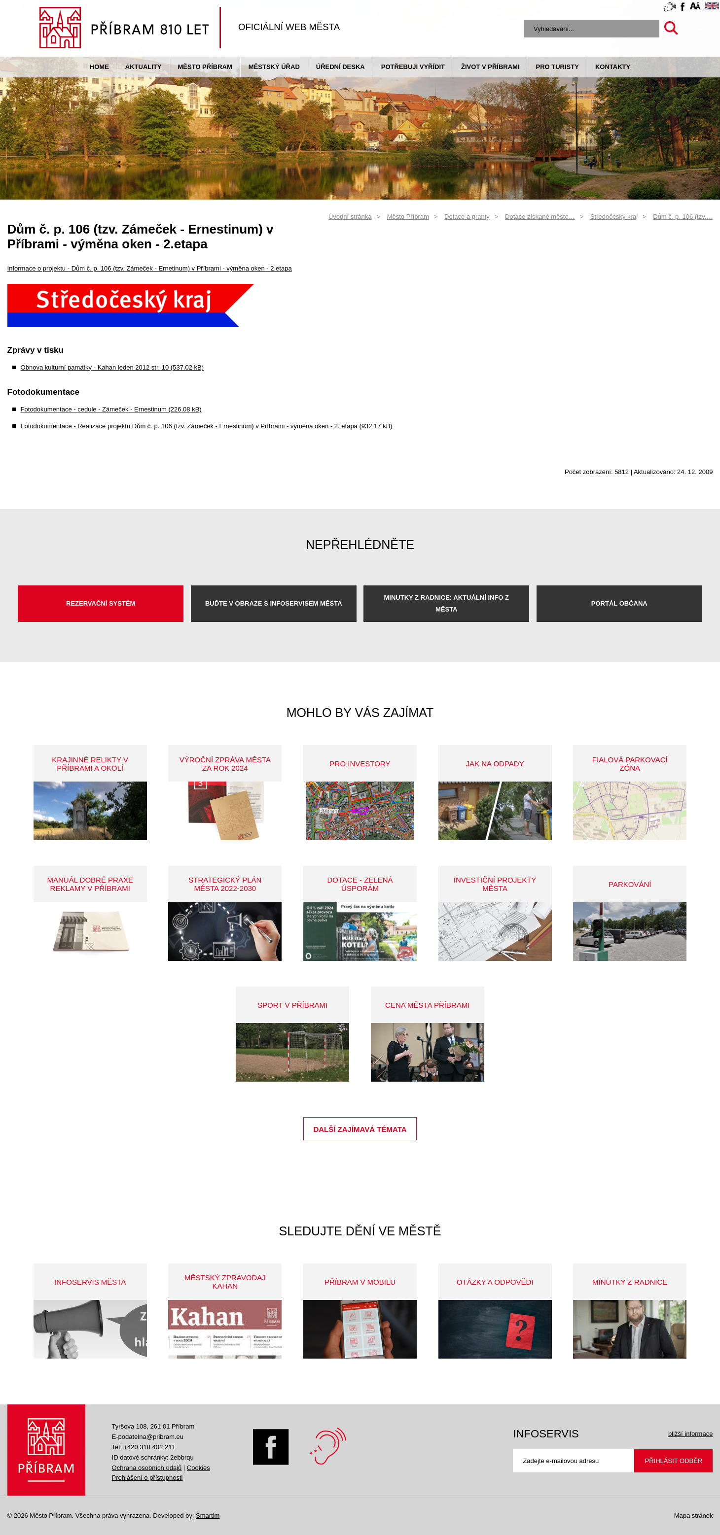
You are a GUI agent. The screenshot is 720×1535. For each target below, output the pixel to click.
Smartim (207, 1515)
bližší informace (690, 1433)
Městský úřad (274, 66)
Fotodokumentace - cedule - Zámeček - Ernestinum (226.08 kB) (111, 409)
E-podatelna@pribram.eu (147, 1436)
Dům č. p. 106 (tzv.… (683, 216)
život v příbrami (490, 66)
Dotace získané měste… (540, 216)
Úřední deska (340, 66)
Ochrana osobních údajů (147, 1467)
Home (99, 66)
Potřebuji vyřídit (413, 66)
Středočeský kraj (614, 216)
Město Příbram (205, 66)
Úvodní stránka (349, 216)
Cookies (198, 1467)
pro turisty (557, 66)
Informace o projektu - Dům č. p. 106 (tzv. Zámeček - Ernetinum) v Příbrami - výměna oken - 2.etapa (149, 268)
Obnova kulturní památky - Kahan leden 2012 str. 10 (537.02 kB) (112, 367)
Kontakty (612, 66)
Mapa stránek (693, 1515)
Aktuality (143, 66)
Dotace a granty (467, 216)
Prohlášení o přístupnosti (147, 1477)
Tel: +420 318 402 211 (144, 1447)
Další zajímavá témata (359, 1129)
